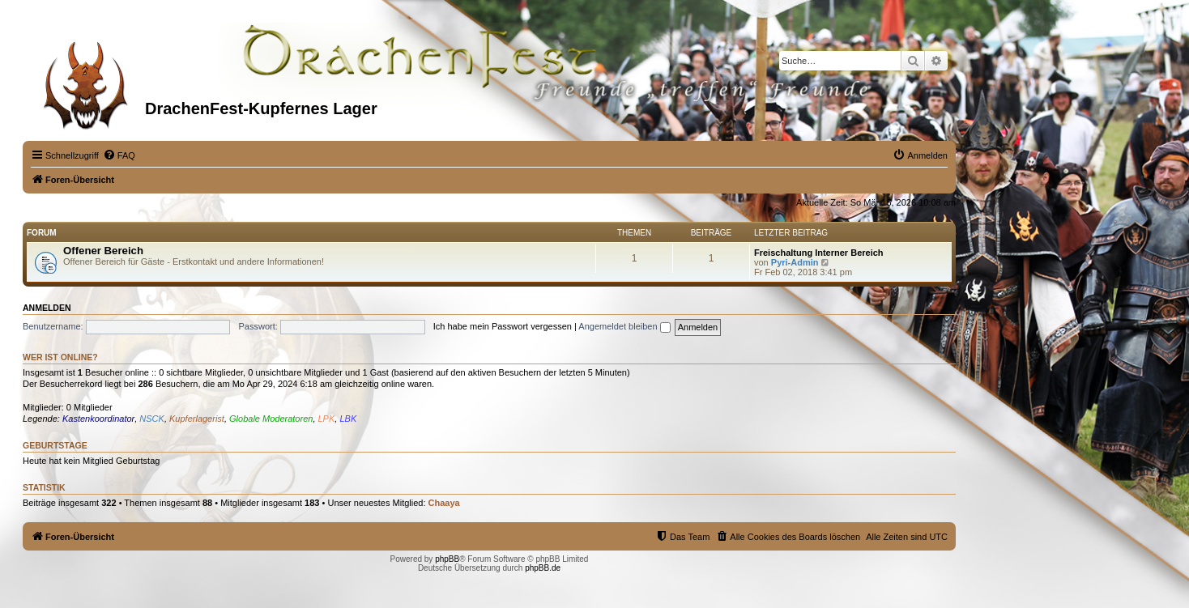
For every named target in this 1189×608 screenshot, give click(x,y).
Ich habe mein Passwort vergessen (502, 326)
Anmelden (47, 308)
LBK (347, 418)
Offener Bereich (103, 250)
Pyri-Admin (795, 262)
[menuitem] (119, 155)
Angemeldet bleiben (624, 326)
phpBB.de (542, 567)
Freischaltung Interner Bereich (819, 252)
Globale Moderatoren (271, 418)
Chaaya (444, 503)
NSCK (151, 418)
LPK (326, 418)
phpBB (447, 559)
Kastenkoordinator (98, 418)
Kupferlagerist (196, 418)
